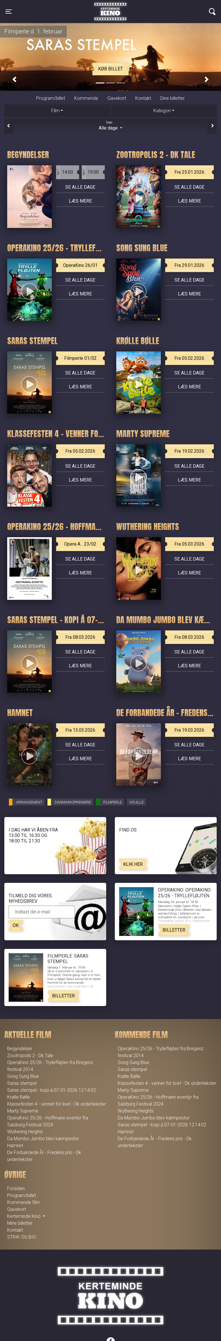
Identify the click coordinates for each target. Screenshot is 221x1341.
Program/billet (50, 98)
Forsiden (16, 1188)
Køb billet (110, 69)
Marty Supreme (22, 1111)
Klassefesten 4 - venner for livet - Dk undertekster (56, 1104)
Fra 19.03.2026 (189, 730)
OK (16, 925)
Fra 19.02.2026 (189, 451)
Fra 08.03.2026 (80, 637)
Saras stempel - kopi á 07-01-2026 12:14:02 (51, 1090)
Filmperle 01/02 (80, 358)
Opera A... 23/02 (80, 544)
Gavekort (116, 98)
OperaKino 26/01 (80, 265)
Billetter (174, 930)
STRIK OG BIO (21, 1237)
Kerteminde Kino (110, 7)
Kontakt (143, 98)
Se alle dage (80, 187)
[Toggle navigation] (8, 11)
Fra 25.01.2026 (189, 172)
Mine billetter (20, 1223)
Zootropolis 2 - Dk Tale (30, 1055)
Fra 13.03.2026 (80, 730)
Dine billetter (172, 98)
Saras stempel (22, 1083)
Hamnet (15, 1145)
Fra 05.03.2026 (189, 544)
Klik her (133, 864)
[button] (14, 79)
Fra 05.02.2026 (189, 358)
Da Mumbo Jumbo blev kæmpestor (43, 1138)
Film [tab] (55, 110)
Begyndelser (19, 1048)
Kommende (86, 98)
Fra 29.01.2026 (189, 265)
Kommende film (23, 1202)
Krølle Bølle (18, 1097)
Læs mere (80, 201)
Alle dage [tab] (110, 125)
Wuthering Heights (25, 1131)
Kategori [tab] (162, 110)
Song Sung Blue (23, 1076)
